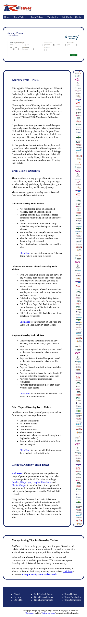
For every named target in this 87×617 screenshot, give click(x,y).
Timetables (52, 17)
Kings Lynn (25, 482)
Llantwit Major (19, 485)
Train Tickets (20, 17)
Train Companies (73, 600)
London (15, 482)
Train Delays (37, 17)
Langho (36, 482)
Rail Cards (67, 17)
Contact (78, 17)
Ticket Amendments (43, 600)
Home (7, 17)
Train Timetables (73, 597)
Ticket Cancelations (43, 597)
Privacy (17, 597)
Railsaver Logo (48, 613)
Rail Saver (17, 473)
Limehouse (46, 482)
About (17, 594)
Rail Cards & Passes (43, 594)
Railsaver (30, 613)
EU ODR (18, 600)
